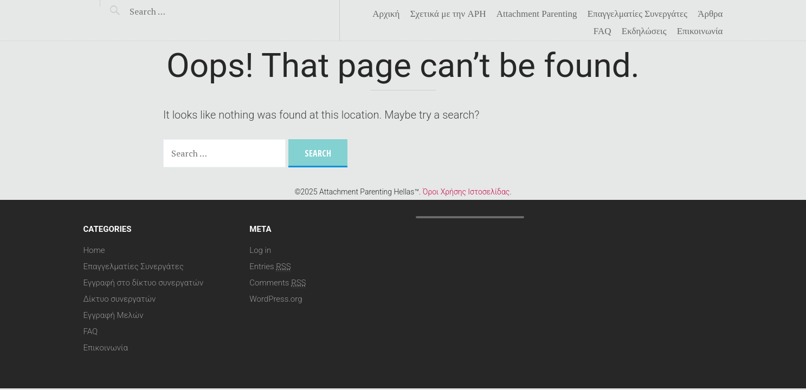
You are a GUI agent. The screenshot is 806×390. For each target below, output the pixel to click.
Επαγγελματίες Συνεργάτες (637, 14)
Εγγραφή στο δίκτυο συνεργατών (143, 283)
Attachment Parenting (537, 14)
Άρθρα (710, 14)
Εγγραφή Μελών (113, 315)
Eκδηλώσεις (644, 31)
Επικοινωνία (700, 31)
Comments (277, 283)
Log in (260, 250)
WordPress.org (275, 299)
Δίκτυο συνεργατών (119, 299)
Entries (270, 266)
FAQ (602, 31)
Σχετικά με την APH (448, 14)
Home (94, 250)
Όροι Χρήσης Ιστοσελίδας (466, 191)
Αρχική (385, 14)
